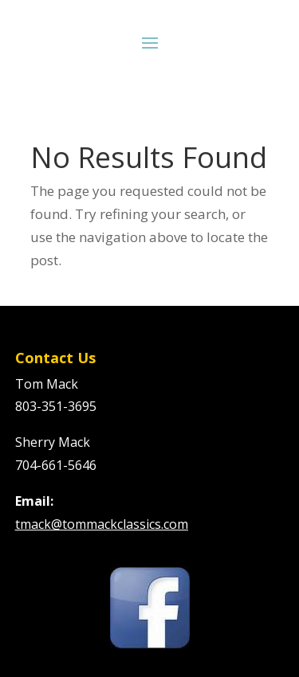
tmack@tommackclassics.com (101, 524)
